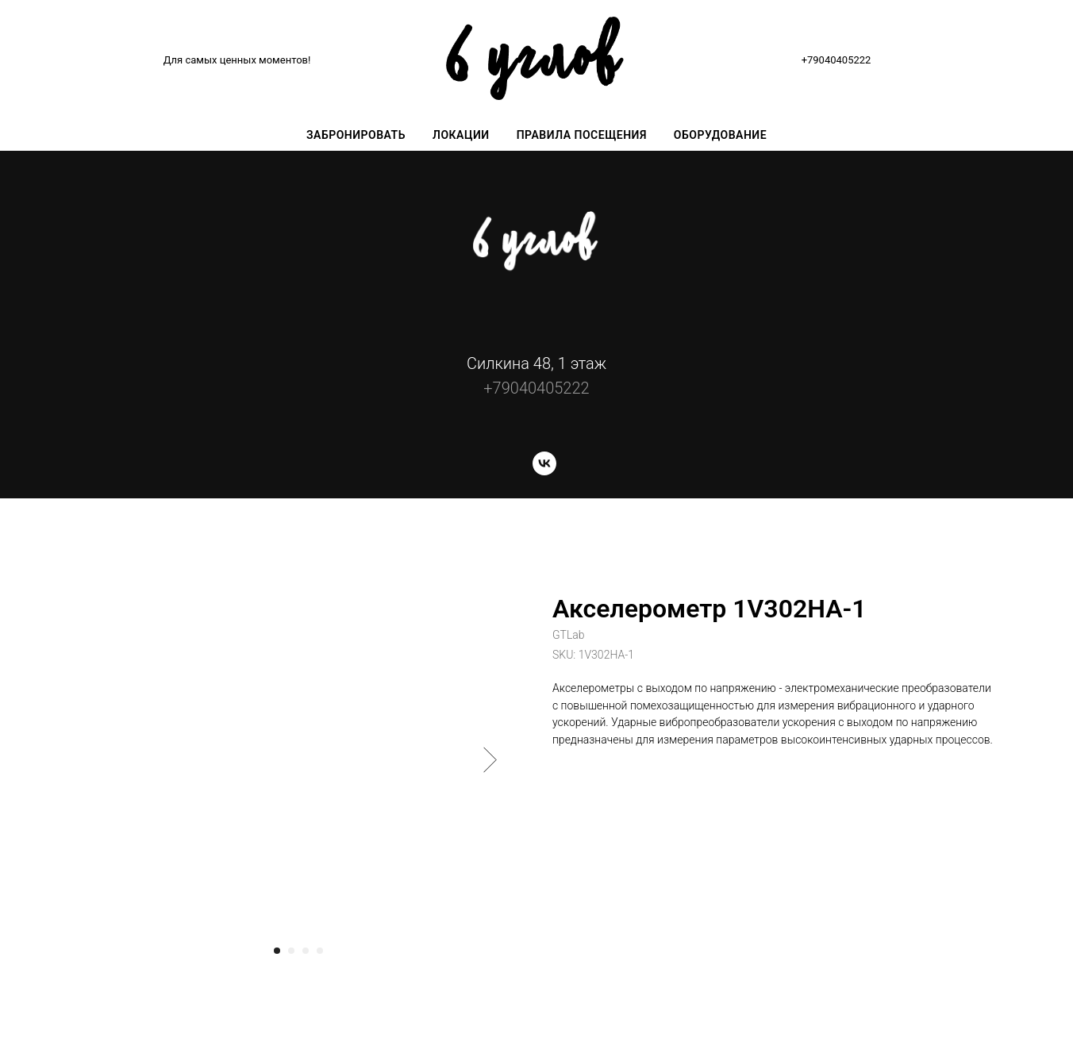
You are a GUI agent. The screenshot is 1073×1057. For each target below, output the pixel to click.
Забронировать (356, 135)
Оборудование (720, 135)
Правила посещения (582, 135)
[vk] (544, 471)
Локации (461, 135)
